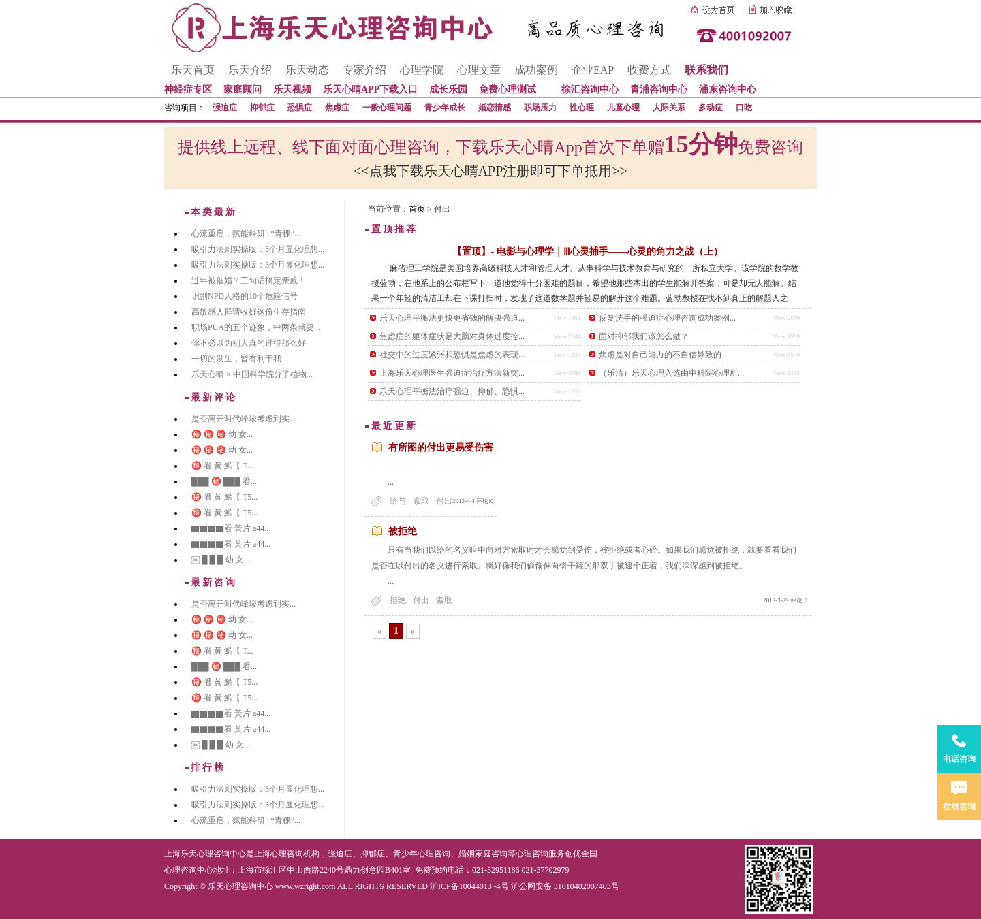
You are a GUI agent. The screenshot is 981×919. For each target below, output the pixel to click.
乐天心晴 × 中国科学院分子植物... (252, 374)
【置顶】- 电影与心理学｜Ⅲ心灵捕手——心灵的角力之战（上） (587, 251)
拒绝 (398, 600)
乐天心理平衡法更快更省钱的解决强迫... (452, 318)
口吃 (744, 107)
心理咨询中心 (188, 870)
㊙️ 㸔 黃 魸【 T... (222, 465)
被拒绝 (402, 531)
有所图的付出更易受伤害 (440, 447)
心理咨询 (532, 853)
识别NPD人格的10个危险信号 (244, 296)
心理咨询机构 (295, 853)
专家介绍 (364, 70)
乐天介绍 (250, 70)
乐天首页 (193, 70)
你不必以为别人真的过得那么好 (248, 343)
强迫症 (225, 107)
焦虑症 (337, 107)
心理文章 (479, 70)
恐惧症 (299, 107)
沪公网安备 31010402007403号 (565, 886)
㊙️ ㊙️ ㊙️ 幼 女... (222, 434)
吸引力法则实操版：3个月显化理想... (257, 249)
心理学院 (421, 70)
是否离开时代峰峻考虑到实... (243, 418)
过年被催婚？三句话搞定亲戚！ (248, 280)
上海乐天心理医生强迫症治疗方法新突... (452, 373)
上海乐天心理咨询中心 (205, 853)
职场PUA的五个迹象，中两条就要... (255, 327)
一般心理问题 (386, 107)
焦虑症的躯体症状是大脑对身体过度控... (452, 336)
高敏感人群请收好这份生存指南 (248, 312)
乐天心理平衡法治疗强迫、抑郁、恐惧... (452, 391)
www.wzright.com (305, 886)
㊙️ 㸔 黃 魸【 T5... (224, 497)
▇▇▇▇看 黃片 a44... (230, 528)
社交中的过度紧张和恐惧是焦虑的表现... (452, 354)
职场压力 (540, 107)
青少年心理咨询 (421, 853)
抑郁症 (262, 107)
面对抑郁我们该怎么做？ (644, 336)
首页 (417, 209)
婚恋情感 (494, 107)
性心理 (582, 107)
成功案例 (536, 70)
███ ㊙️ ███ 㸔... (224, 481)
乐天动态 (307, 70)
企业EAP (593, 70)
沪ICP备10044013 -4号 (469, 886)
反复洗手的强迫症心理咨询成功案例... (667, 318)
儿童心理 (623, 107)
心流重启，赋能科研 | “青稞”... (245, 233)
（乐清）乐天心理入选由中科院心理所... (671, 373)
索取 (421, 501)
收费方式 (649, 70)
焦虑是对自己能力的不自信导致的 (660, 354)
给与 (398, 501)
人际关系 (669, 107)
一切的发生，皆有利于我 (236, 359)
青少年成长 (444, 107)
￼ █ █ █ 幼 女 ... (221, 559)
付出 (444, 501)
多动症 (710, 107)
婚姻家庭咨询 (483, 853)
